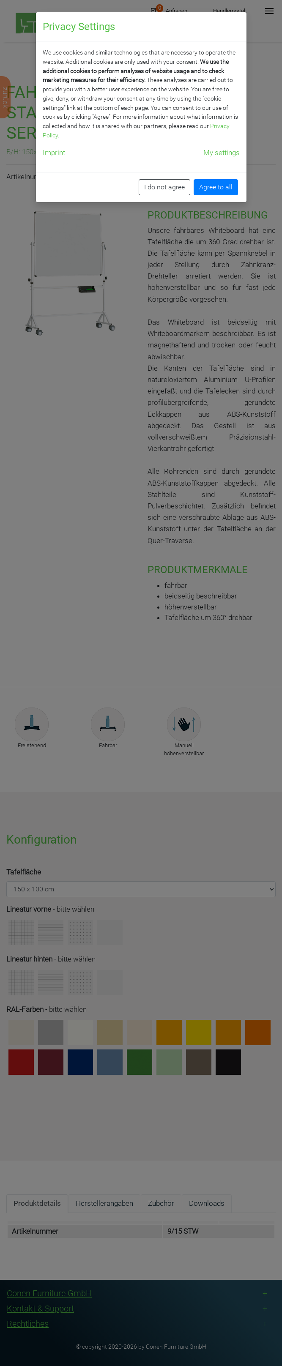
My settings (221, 152)
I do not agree (164, 187)
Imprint (54, 152)
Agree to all (216, 187)
